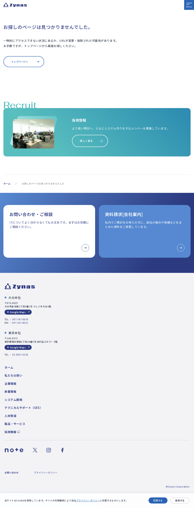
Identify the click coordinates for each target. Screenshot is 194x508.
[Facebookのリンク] (62, 450)
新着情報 (10, 391)
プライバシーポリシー (88, 500)
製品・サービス (15, 424)
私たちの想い (13, 375)
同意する (158, 500)
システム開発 (13, 400)
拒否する (180, 500)
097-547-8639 (20, 319)
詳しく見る (86, 141)
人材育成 (10, 416)
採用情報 (10, 432)
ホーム (6, 183)
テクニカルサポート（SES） (23, 408)
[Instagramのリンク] (48, 450)
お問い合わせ (12, 472)
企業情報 (10, 384)
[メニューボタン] (189, 5)
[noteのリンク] (14, 450)
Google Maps (18, 312)
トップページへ (19, 61)
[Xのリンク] (35, 450)
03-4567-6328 (20, 354)
